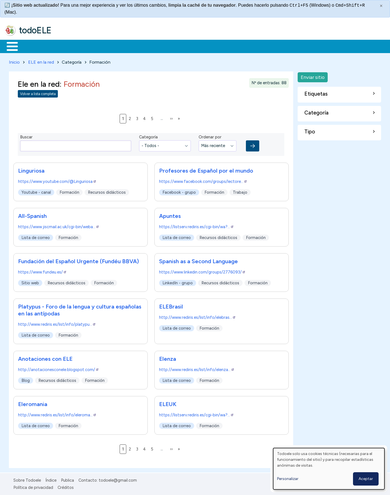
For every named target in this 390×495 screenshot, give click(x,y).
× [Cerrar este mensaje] (381, 6)
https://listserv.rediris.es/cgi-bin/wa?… (196, 225)
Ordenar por (210, 136)
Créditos (66, 486)
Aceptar (366, 478)
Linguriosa (31, 169)
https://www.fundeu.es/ (42, 270)
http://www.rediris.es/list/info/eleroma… (57, 413)
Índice (50, 479)
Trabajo (100, 46)
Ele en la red (39, 83)
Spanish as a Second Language (198, 260)
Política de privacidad (33, 486)
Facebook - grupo (179, 191)
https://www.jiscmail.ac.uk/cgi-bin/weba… (58, 225)
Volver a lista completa (38, 93)
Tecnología (166, 46)
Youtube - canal (36, 191)
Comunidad (203, 46)
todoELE (35, 30)
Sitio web (30, 281)
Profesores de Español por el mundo (206, 169)
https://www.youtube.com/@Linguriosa (57, 180)
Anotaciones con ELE (45, 357)
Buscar (228, 46)
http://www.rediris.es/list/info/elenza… (197, 368)
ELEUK (167, 403)
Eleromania (32, 403)
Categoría (148, 136)
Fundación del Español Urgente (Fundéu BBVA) (78, 260)
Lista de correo (35, 236)
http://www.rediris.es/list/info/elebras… (197, 316)
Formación (67, 46)
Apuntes (170, 215)
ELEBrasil (171, 305)
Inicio (9, 46)
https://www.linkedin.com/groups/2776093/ (202, 270)
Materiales (31, 46)
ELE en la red (41, 61)
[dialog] (328, 468)
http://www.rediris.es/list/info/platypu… (57, 323)
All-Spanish (32, 215)
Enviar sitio (313, 76)
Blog (25, 379)
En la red (131, 46)
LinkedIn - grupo (177, 281)
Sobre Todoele (27, 479)
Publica (67, 479)
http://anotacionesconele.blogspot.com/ (58, 368)
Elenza (167, 357)
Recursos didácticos (107, 191)
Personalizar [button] (287, 478)
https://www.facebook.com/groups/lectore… (203, 180)
